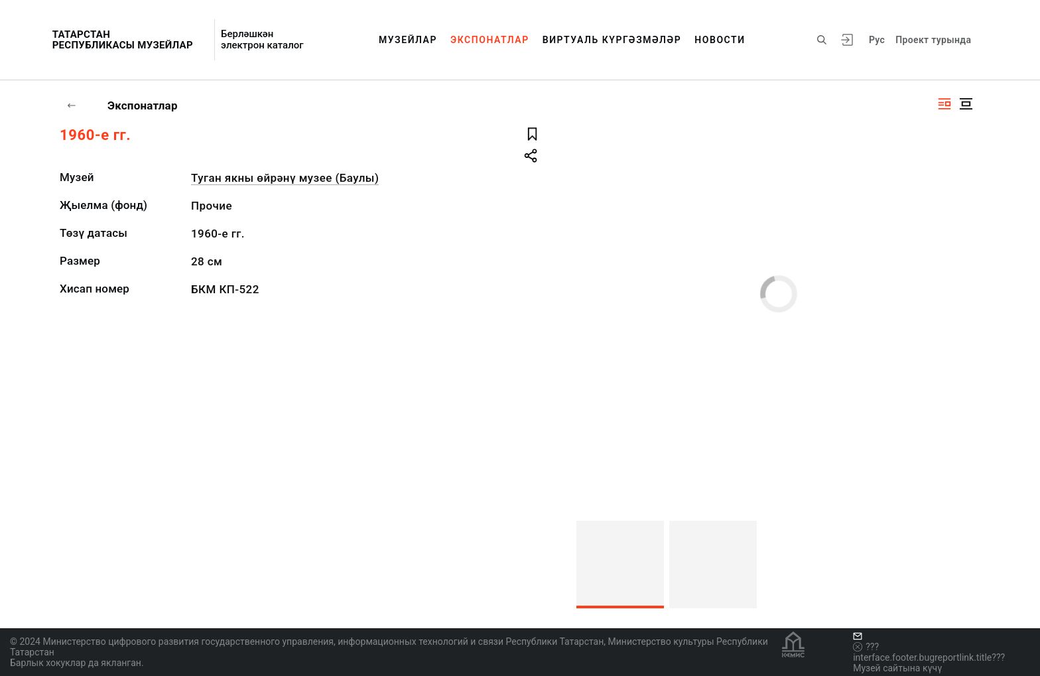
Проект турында (933, 39)
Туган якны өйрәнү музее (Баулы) (285, 177)
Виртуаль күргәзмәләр (612, 39)
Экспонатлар (489, 39)
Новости (719, 39)
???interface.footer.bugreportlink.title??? (929, 652)
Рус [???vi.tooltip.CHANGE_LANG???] (877, 39)
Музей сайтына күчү (897, 668)
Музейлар (408, 39)
